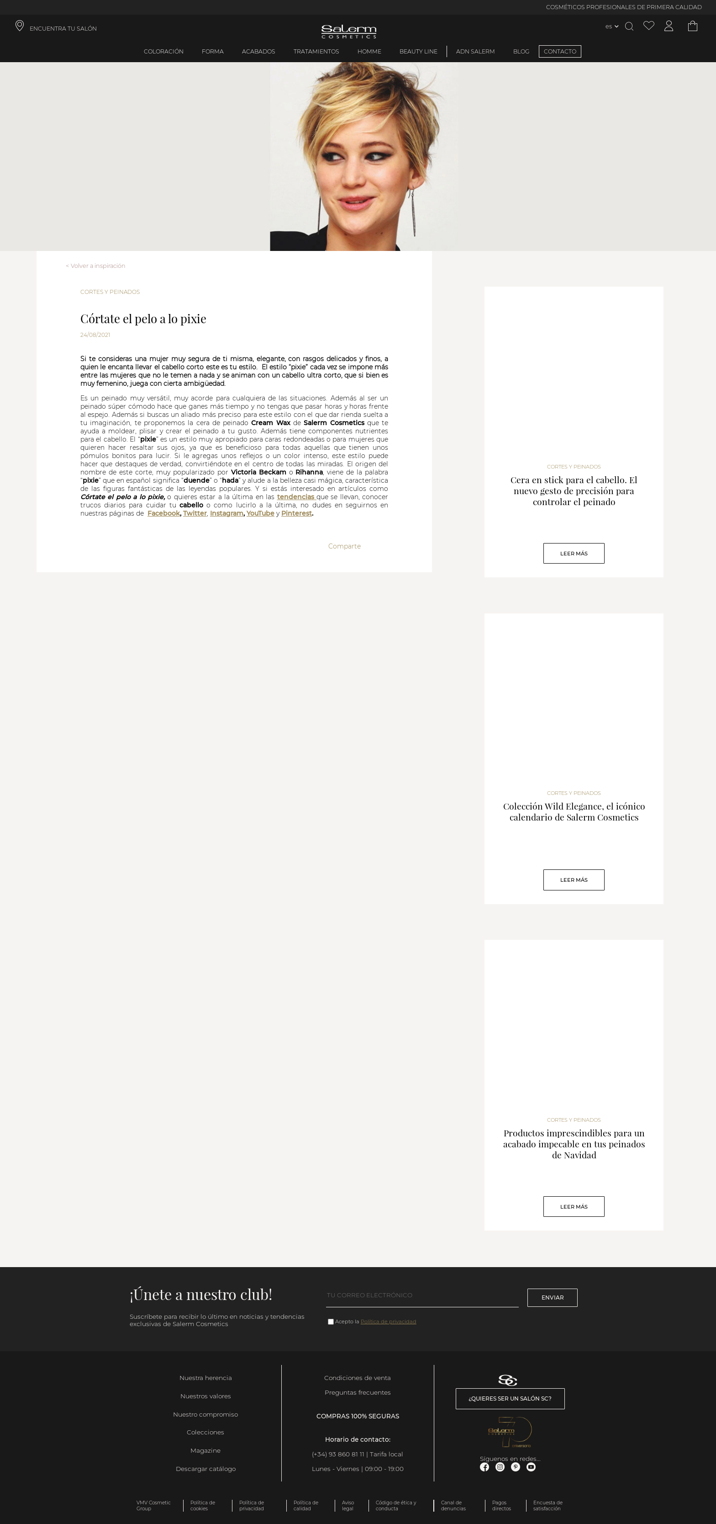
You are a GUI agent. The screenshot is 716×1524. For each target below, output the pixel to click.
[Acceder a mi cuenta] (669, 26)
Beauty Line (418, 51)
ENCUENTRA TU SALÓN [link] (63, 28)
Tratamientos (316, 51)
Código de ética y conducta (396, 1506)
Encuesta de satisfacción (548, 1506)
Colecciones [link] (205, 1432)
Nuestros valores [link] (205, 1396)
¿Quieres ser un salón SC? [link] (510, 1398)
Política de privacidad (388, 1321)
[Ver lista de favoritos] (649, 26)
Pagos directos (501, 1506)
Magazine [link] (205, 1450)
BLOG (521, 51)
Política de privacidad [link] (251, 1506)
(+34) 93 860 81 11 (338, 1454)
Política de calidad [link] (306, 1506)
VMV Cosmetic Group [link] (154, 1506)
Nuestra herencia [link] (205, 1377)
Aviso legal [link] (348, 1506)
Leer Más (574, 553)
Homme (369, 51)
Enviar (553, 1297)
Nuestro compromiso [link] (205, 1414)
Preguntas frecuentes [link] (358, 1392)
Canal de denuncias (453, 1506)
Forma (213, 51)
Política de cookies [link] (202, 1506)
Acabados (258, 51)
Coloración (164, 51)
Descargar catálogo (206, 1468)
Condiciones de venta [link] (357, 1377)
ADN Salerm (475, 51)
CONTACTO (560, 51)
